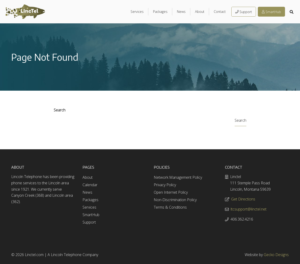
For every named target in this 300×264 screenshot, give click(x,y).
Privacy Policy (165, 184)
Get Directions (243, 199)
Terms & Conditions (170, 207)
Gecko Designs (276, 254)
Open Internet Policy (171, 192)
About (199, 11)
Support (243, 12)
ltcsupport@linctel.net (248, 209)
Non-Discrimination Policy (175, 199)
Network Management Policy (178, 177)
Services (137, 11)
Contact (220, 11)
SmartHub (271, 12)
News (181, 11)
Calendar (90, 184)
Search (59, 110)
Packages (160, 11)
